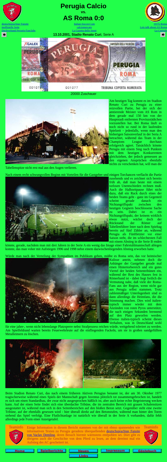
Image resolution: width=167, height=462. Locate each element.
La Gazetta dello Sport (84, 30)
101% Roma (160, 23)
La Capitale (161, 30)
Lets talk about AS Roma (153, 27)
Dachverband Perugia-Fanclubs (19, 30)
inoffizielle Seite (10, 27)
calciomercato (84, 27)
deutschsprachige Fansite (15, 23)
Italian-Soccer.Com (84, 23)
